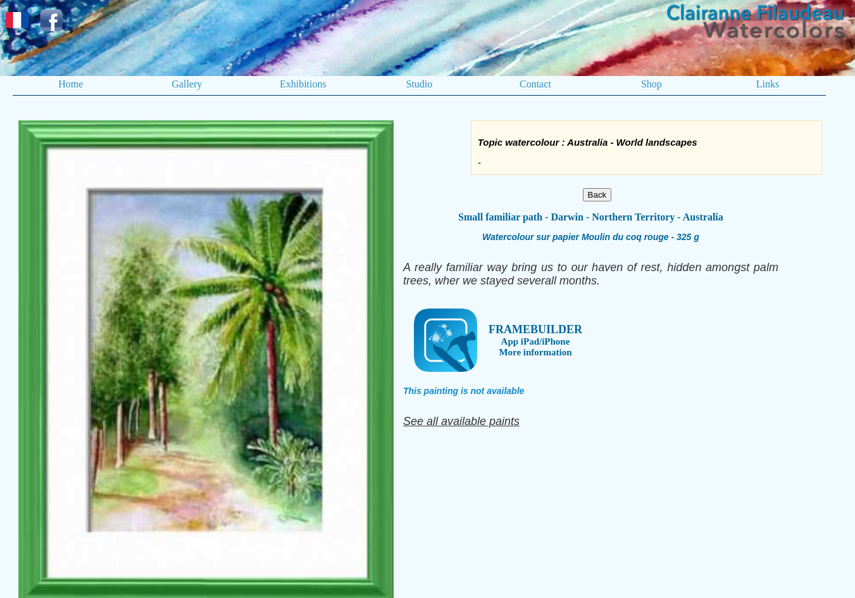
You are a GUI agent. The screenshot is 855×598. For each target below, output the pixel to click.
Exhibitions (303, 84)
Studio (419, 84)
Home (70, 84)
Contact (535, 84)
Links (767, 84)
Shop (651, 84)
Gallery (187, 84)
